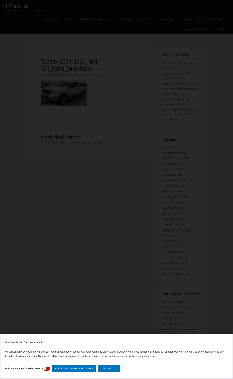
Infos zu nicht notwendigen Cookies (74, 368)
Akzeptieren (109, 368)
